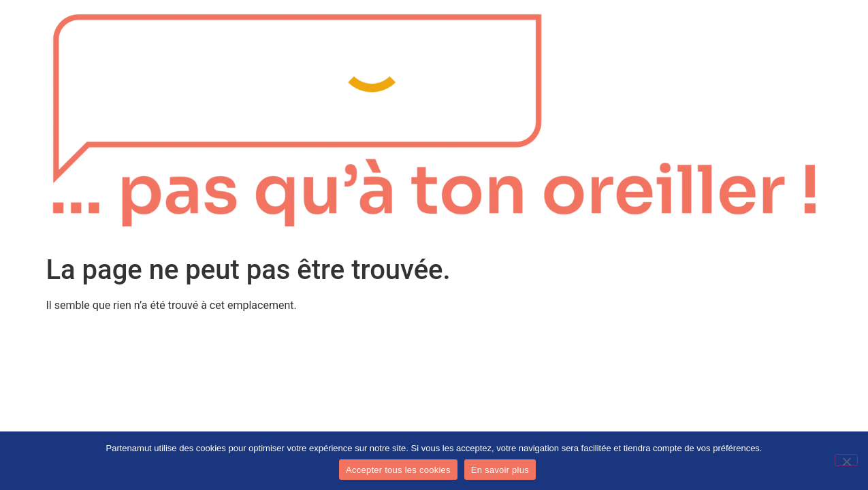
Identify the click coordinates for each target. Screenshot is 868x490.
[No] (846, 460)
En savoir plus (500, 470)
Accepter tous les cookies (398, 470)
